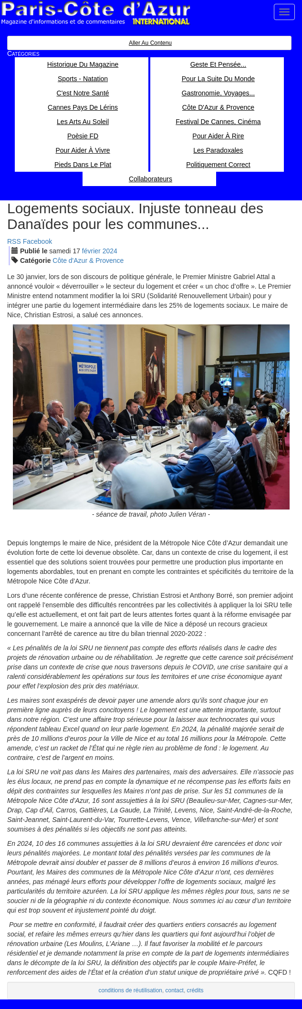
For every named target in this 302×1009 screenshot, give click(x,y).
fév (91, 251)
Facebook (37, 241)
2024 (110, 251)
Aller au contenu (150, 43)
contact (175, 990)
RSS (14, 241)
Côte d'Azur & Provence (88, 260)
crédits (195, 990)
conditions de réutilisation (130, 990)
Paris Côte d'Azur (95, 13)
